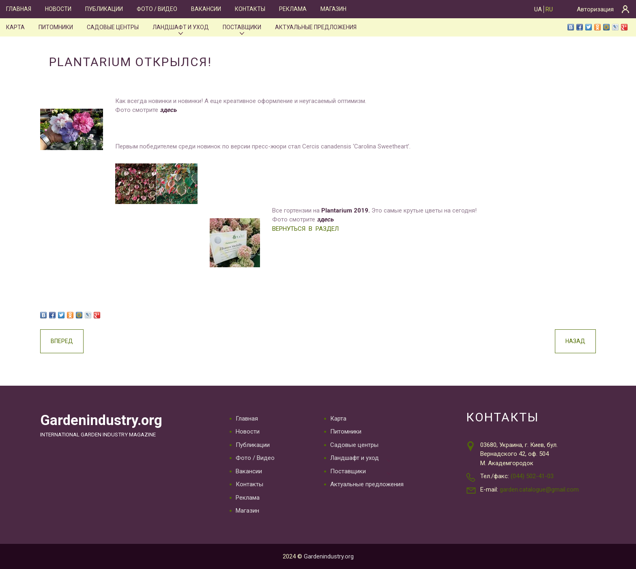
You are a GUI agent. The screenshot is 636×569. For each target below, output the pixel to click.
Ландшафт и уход (181, 27)
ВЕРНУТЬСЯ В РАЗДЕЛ (305, 228)
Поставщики (242, 27)
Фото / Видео (157, 9)
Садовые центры (113, 27)
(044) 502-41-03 (532, 476)
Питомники (56, 27)
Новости (58, 9)
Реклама (293, 9)
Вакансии (206, 9)
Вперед (62, 341)
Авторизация (595, 9)
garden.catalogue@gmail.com (539, 489)
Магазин (333, 9)
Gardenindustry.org (101, 420)
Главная (18, 9)
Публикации (104, 9)
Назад (575, 341)
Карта (15, 27)
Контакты (250, 9)
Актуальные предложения (316, 27)
